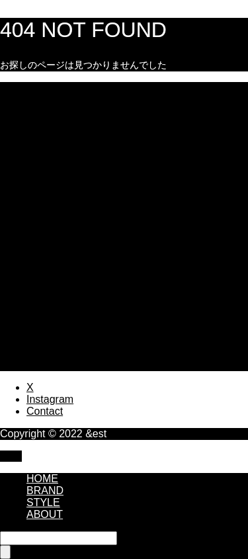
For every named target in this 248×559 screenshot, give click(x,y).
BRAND (44, 490)
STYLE (43, 502)
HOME (42, 478)
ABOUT (44, 514)
